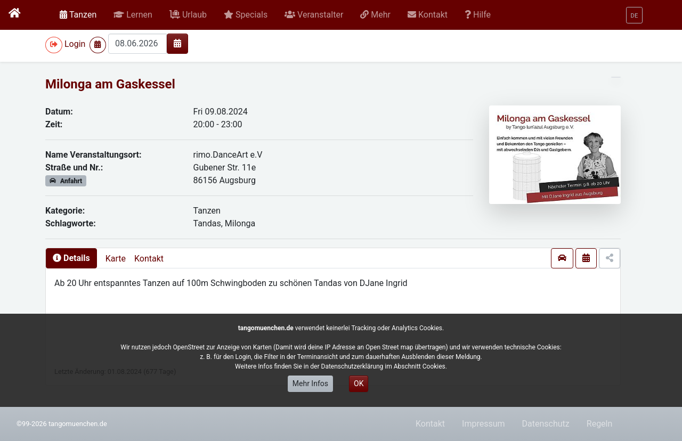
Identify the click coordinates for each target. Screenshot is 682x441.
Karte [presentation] (115, 259)
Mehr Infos (310, 383)
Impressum (483, 424)
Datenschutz (546, 424)
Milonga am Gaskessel (110, 84)
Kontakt (149, 259)
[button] (133, 15)
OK (358, 383)
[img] (177, 43)
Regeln (600, 424)
